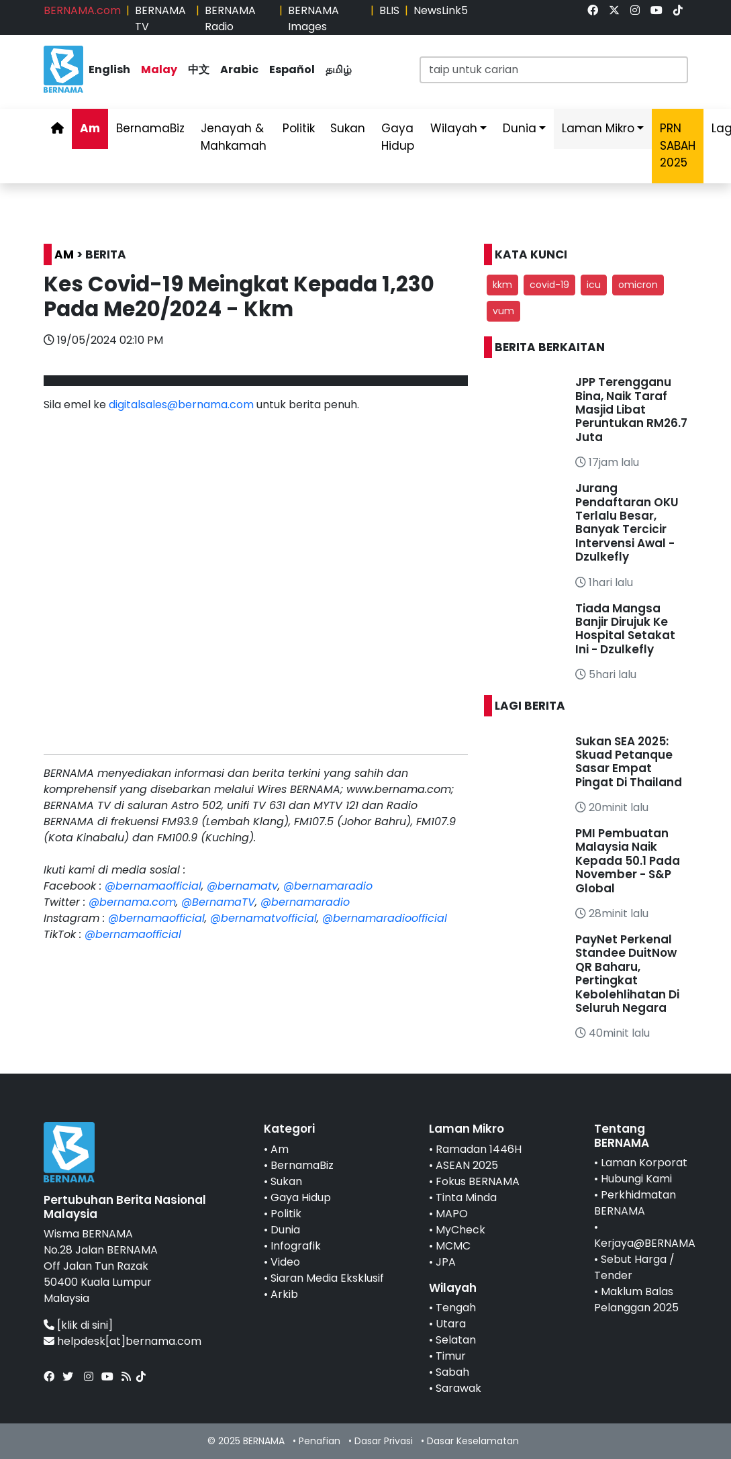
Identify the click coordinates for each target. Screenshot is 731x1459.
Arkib (284, 1294)
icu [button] (594, 284)
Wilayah (453, 128)
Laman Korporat (644, 1162)
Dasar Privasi (383, 1441)
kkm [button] (502, 284)
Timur (451, 1356)
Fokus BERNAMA (478, 1181)
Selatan (456, 1340)
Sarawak (458, 1388)
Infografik (296, 1246)
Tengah (456, 1307)
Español (292, 69)
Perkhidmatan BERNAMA (635, 1203)
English (109, 69)
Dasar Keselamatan (473, 1441)
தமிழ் (339, 69)
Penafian (319, 1441)
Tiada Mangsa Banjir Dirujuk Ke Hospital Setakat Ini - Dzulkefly (625, 628)
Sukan (347, 128)
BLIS (389, 10)
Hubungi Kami (636, 1178)
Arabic (239, 69)
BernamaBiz (150, 128)
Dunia (519, 128)
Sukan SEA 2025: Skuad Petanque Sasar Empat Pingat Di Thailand (628, 761)
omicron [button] (638, 284)
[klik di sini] (85, 1325)
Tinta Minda (466, 1197)
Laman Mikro (598, 128)
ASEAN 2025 (467, 1165)
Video (285, 1262)
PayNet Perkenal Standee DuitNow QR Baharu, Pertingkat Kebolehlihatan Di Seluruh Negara (627, 973)
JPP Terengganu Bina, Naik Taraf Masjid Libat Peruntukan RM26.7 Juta (631, 409)
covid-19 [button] (549, 284)
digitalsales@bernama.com (181, 404)
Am (90, 128)
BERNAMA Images (313, 18)
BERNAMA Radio (230, 18)
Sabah (452, 1372)
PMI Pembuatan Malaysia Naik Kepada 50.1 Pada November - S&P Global (627, 860)
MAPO (452, 1213)
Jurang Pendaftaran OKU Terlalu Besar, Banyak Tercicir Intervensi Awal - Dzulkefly (627, 522)
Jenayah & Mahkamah (233, 137)
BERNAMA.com (82, 10)
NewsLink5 (440, 10)
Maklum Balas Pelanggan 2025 (636, 1299)
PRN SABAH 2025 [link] (677, 145)
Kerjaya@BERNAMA (644, 1243)
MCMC (453, 1246)
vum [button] (503, 311)
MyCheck (460, 1229)
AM (64, 254)
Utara (451, 1323)
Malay (159, 69)
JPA (446, 1262)
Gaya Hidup (397, 137)
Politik (299, 128)
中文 (198, 69)
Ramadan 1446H (479, 1149)
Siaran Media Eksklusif (327, 1278)
